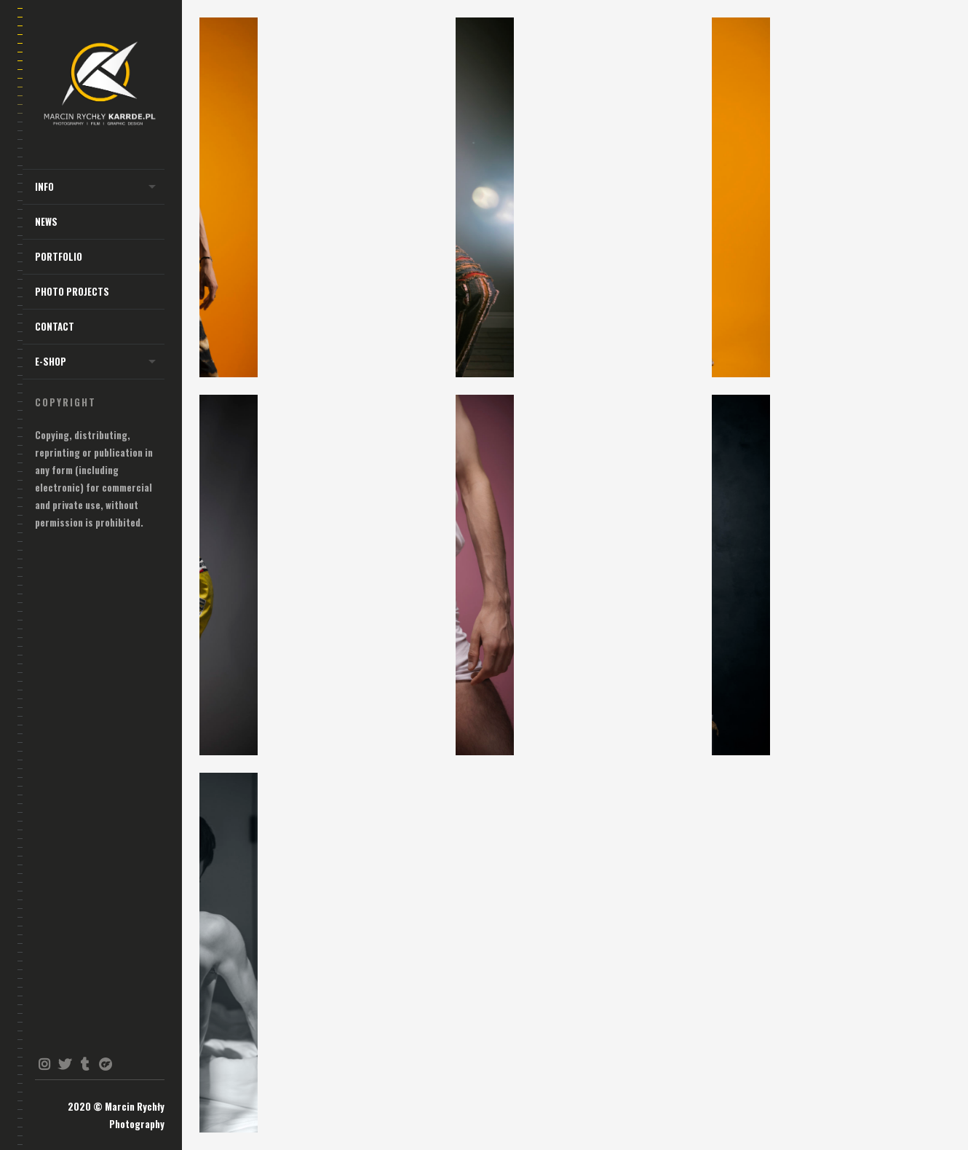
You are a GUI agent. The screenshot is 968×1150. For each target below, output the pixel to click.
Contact (54, 326)
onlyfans (105, 1064)
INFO (44, 186)
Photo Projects (72, 291)
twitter (64, 1064)
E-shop (50, 361)
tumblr (85, 1064)
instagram (44, 1064)
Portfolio (58, 256)
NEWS (46, 221)
